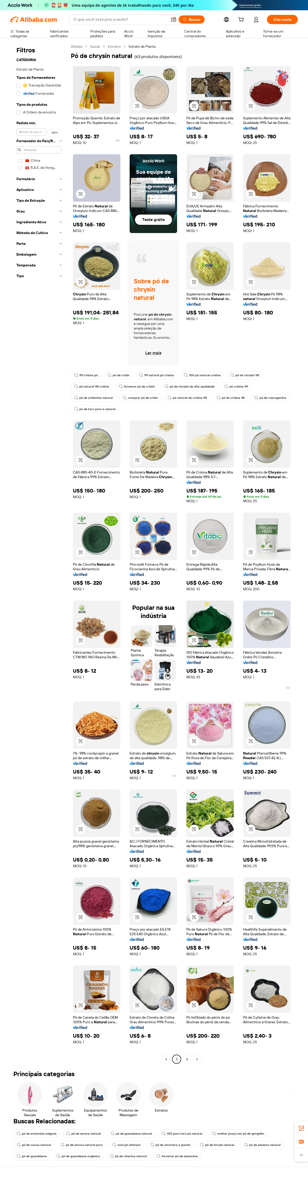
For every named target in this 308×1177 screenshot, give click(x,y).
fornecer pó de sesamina (177, 1156)
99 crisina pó (86, 375)
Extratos (114, 46)
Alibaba (76, 46)
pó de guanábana (32, 1156)
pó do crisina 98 (231, 398)
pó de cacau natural (34, 1145)
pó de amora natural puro (82, 1145)
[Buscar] (192, 19)
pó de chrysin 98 (244, 375)
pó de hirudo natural (217, 1145)
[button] (173, 19)
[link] (301, 1128)
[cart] (242, 20)
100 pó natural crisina (202, 375)
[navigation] (39, 553)
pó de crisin (118, 375)
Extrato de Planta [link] (142, 46)
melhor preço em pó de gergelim (238, 1134)
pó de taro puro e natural (95, 409)
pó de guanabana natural (131, 1134)
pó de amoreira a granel (170, 1145)
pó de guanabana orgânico (78, 1156)
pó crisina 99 (236, 386)
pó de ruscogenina (270, 398)
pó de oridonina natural (93, 398)
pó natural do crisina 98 (187, 398)
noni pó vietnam (126, 1145)
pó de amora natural (83, 1134)
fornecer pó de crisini (137, 386)
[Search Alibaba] (119, 19)
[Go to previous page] (166, 1059)
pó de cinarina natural (128, 1156)
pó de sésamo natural (262, 1145)
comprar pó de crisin (140, 398)
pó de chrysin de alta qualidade (190, 386)
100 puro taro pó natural (182, 1134)
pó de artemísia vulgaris (36, 1134)
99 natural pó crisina (156, 375)
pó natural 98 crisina (91, 386)
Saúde (95, 46)
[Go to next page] (197, 1059)
